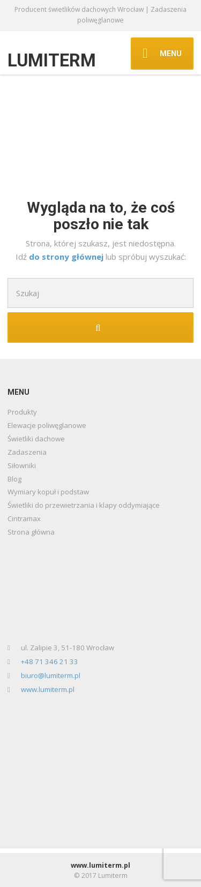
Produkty (22, 412)
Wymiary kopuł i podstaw (48, 492)
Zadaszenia (27, 452)
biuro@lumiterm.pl (50, 675)
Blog (14, 479)
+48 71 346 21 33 (49, 661)
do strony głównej (67, 256)
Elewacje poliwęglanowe (47, 425)
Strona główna (31, 532)
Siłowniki (22, 465)
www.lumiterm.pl (48, 689)
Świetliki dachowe (36, 439)
